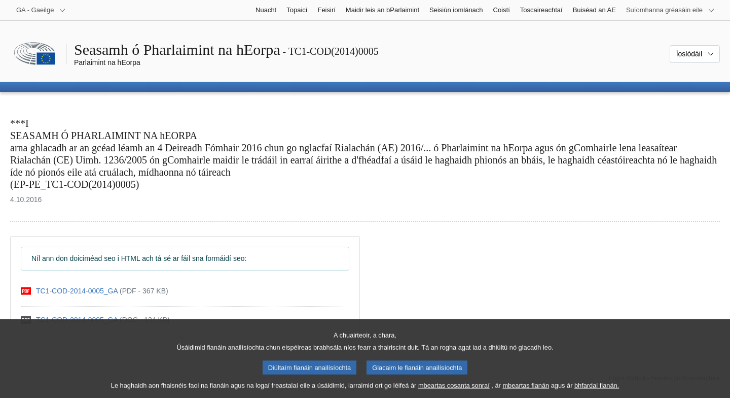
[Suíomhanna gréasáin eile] (670, 10)
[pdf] (94, 291)
